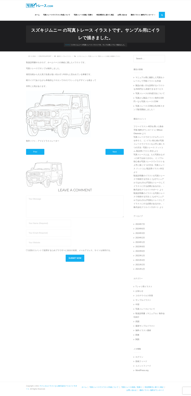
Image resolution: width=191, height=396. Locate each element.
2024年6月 (140, 229)
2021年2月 (140, 265)
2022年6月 (140, 252)
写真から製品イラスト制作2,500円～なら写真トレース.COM (149, 100)
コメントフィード (143, 366)
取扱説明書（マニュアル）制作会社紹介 (149, 316)
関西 (137, 340)
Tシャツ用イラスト (143, 287)
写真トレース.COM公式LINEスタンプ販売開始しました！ (149, 108)
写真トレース (92, 57)
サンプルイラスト (143, 300)
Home (67, 45)
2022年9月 (140, 247)
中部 (137, 305)
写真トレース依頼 (104, 57)
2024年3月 (140, 234)
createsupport (44, 57)
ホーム (84, 388)
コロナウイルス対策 (144, 296)
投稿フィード (141, 362)
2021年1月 (140, 270)
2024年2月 (140, 238)
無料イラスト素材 (143, 331)
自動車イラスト (115, 57)
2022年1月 (140, 256)
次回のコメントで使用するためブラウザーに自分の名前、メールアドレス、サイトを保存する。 (70, 251)
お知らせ (139, 292)
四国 (137, 322)
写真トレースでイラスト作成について (104, 388)
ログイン (139, 357)
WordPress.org (141, 371)
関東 (137, 335)
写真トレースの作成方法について (150, 94)
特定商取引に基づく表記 (154, 388)
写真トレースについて (145, 310)
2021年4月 (140, 261)
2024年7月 (140, 225)
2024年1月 (140, 243)
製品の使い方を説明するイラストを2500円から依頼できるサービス (149, 88)
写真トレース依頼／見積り (131, 388)
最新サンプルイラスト (64, 57)
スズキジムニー (82, 57)
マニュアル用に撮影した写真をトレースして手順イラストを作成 (149, 80)
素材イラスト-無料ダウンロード (151, 391)
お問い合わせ (131, 391)
